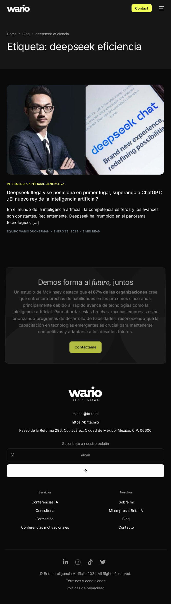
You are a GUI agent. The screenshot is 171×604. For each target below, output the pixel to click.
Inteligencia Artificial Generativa (36, 184)
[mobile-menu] (160, 8)
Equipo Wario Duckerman (28, 231)
